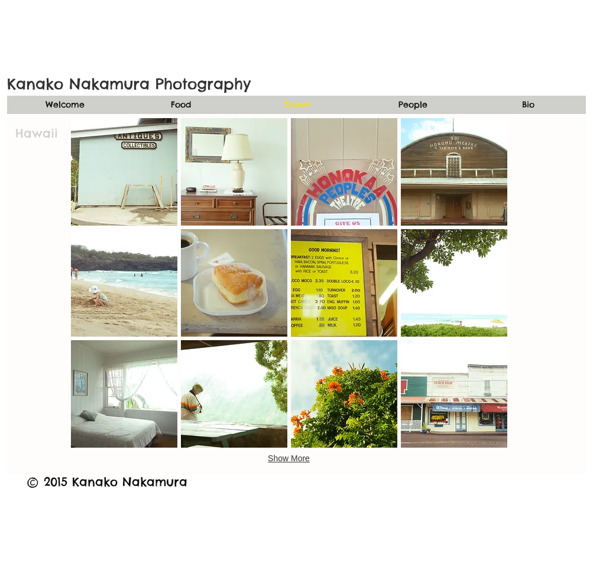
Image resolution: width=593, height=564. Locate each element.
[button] (124, 172)
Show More (289, 458)
